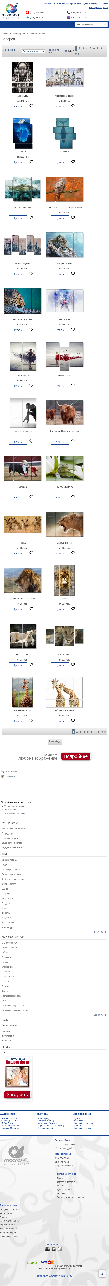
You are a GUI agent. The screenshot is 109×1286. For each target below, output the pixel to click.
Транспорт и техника (11, 869)
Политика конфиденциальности (54, 1268)
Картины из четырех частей (15, 1010)
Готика (5, 962)
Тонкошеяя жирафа (22, 710)
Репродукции (8, 833)
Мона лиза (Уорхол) (47, 1123)
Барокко (5, 986)
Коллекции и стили (13, 936)
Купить (18, 106)
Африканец (22, 96)
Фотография (10, 809)
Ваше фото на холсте (12, 843)
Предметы (6, 903)
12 (66, 51)
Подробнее (76, 756)
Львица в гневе (64, 543)
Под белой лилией (64, 487)
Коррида (23, 487)
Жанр (5, 1019)
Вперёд (55, 741)
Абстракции (79, 1121)
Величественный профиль (22, 599)
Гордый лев (64, 599)
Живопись (6, 1041)
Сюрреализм (8, 976)
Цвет (4, 1052)
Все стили (98, 1015)
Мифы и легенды (10, 860)
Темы (5, 853)
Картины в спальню (83, 1123)
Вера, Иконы (8, 922)
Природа (6, 893)
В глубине (64, 152)
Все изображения (8, 1228)
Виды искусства (11, 1025)
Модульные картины (14, 806)
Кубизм (5, 952)
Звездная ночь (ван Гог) (49, 1128)
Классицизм (7, 967)
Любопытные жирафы (64, 710)
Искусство (6, 918)
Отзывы (104, 3)
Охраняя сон (64, 654)
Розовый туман (22, 263)
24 (69, 51)
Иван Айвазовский (10, 1125)
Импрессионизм (9, 947)
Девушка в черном (23, 431)
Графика (6, 1031)
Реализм (6, 972)
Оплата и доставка (62, 3)
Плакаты (4, 1217)
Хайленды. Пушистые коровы (64, 431)
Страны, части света (11, 874)
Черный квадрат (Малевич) (51, 1125)
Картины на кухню (82, 1128)
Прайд (23, 543)
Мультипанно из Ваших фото (15, 828)
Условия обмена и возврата (70, 1197)
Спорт (4, 908)
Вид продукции (10, 822)
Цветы (5, 889)
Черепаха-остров (22, 207)
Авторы (6, 1046)
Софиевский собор (64, 96)
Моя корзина (11, 771)
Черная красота (22, 375)
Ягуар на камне (64, 263)
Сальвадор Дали (9, 1121)
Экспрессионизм (9, 943)
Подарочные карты (9, 1236)
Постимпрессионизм (11, 996)
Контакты (76, 3)
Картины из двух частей (13, 1005)
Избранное (10, 776)
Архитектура (8, 927)
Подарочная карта (10, 838)
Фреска (5, 991)
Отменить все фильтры (14, 813)
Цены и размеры (91, 3)
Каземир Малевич (10, 1128)
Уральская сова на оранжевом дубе (64, 207)
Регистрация (102, 7)
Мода (4, 864)
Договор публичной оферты (68, 1266)
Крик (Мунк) (43, 1118)
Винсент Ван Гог (9, 1118)
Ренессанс (7, 957)
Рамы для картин (8, 1232)
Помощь (47, 3)
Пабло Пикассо (8, 1123)
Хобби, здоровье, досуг (13, 879)
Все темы (98, 932)
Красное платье (64, 375)
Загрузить (17, 1094)
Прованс (6, 981)
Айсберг (23, 152)
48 (72, 51)
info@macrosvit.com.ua (65, 1166)
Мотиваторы (7, 898)
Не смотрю (64, 319)
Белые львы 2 (22, 654)
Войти (92, 7)
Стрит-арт (6, 1001)
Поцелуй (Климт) (46, 1121)
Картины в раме (7, 1225)
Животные (7, 913)
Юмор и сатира (9, 884)
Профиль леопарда (22, 319)
